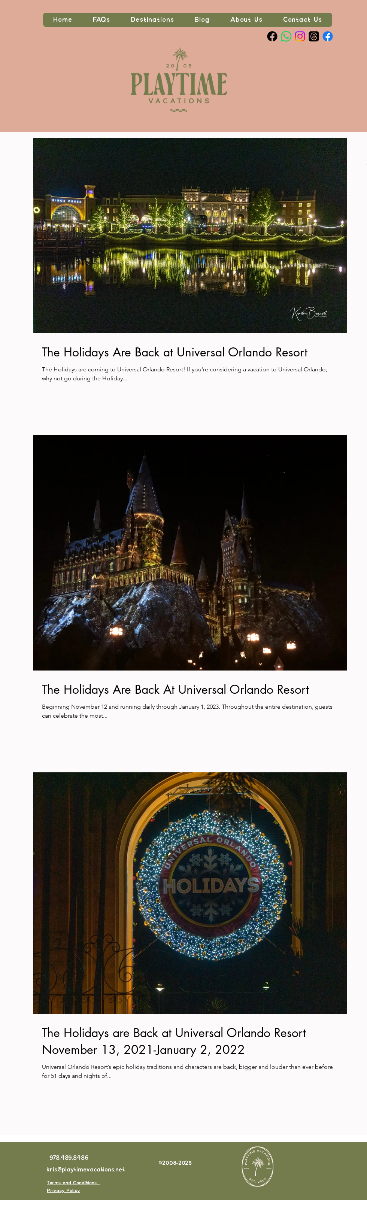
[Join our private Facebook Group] (327, 36)
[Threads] (314, 36)
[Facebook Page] (272, 36)
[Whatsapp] (286, 36)
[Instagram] (300, 36)
